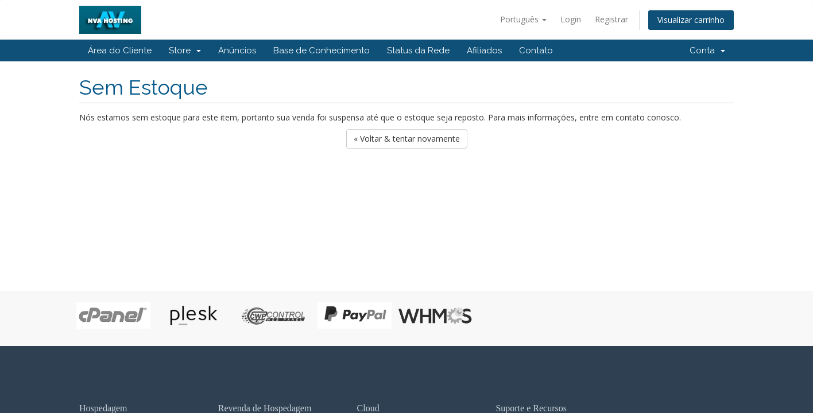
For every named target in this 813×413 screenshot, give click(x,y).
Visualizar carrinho (691, 19)
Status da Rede (418, 50)
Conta (707, 50)
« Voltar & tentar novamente (407, 138)
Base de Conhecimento (321, 50)
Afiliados (484, 50)
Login (570, 19)
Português (523, 19)
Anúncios (237, 50)
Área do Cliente (120, 50)
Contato (536, 50)
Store (185, 50)
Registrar (611, 19)
